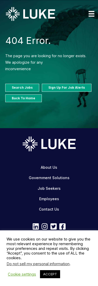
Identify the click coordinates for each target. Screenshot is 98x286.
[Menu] (91, 13)
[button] (36, 226)
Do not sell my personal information (38, 264)
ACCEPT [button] (50, 274)
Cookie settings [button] (22, 274)
